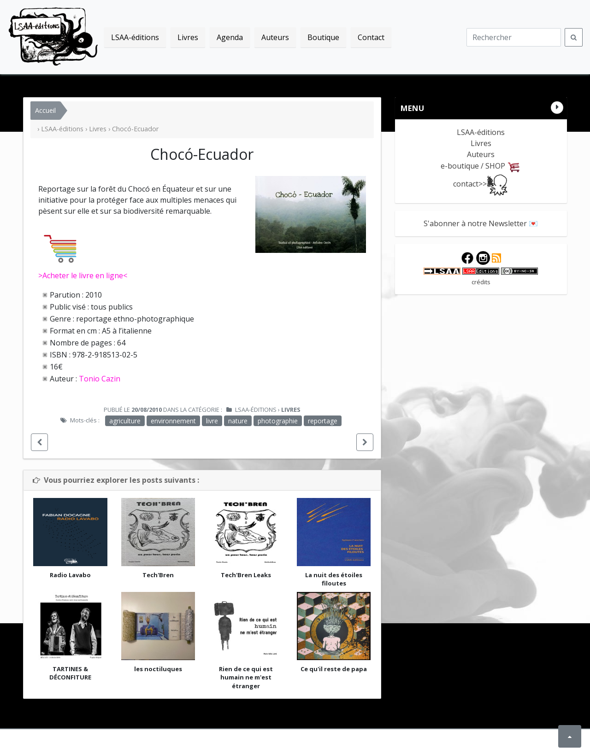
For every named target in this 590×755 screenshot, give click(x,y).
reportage (322, 420)
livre (212, 420)
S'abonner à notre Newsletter (475, 223)
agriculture (125, 420)
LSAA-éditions (53, 37)
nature (238, 420)
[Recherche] (513, 37)
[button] (39, 442)
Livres (97, 128)
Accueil (45, 110)
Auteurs (481, 154)
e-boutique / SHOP (481, 166)
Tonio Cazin (99, 379)
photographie (278, 420)
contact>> (481, 184)
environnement (173, 420)
